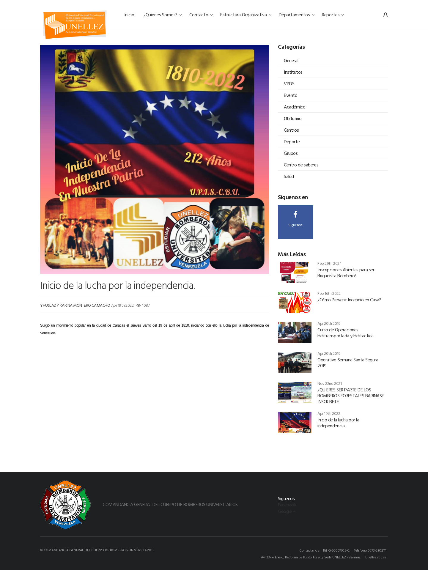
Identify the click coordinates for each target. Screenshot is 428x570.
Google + (286, 511)
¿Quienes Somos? (163, 14)
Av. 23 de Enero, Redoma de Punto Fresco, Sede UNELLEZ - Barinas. (311, 557)
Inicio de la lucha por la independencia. (338, 422)
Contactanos (309, 550)
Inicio (130, 14)
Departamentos (296, 14)
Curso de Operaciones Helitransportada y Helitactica (345, 332)
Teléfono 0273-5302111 (370, 550)
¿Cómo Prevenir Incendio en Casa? (349, 299)
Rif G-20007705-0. (336, 550)
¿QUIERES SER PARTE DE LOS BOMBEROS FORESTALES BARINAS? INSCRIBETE (350, 395)
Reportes (333, 14)
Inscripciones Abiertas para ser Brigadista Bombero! (345, 272)
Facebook (287, 504)
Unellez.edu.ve (375, 557)
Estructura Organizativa (245, 14)
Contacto (201, 14)
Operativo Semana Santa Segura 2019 (347, 362)
